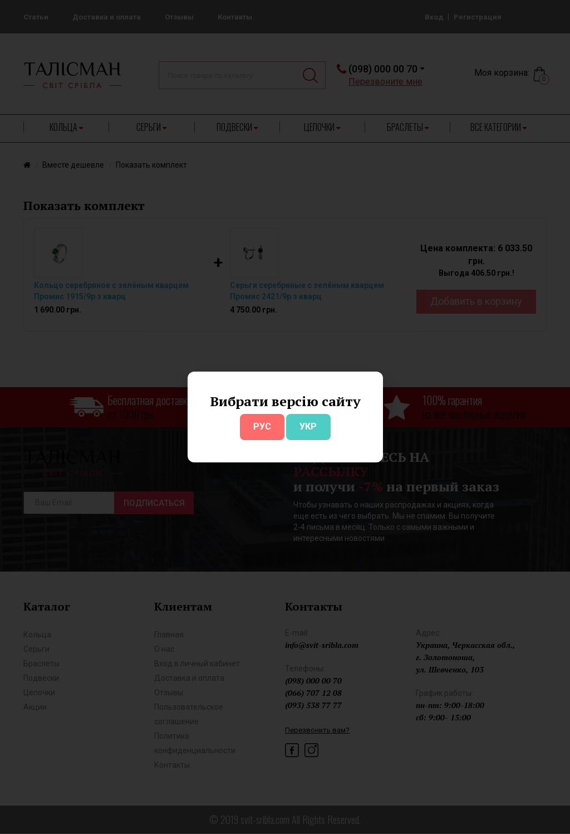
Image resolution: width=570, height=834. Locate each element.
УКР (308, 426)
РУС (262, 426)
